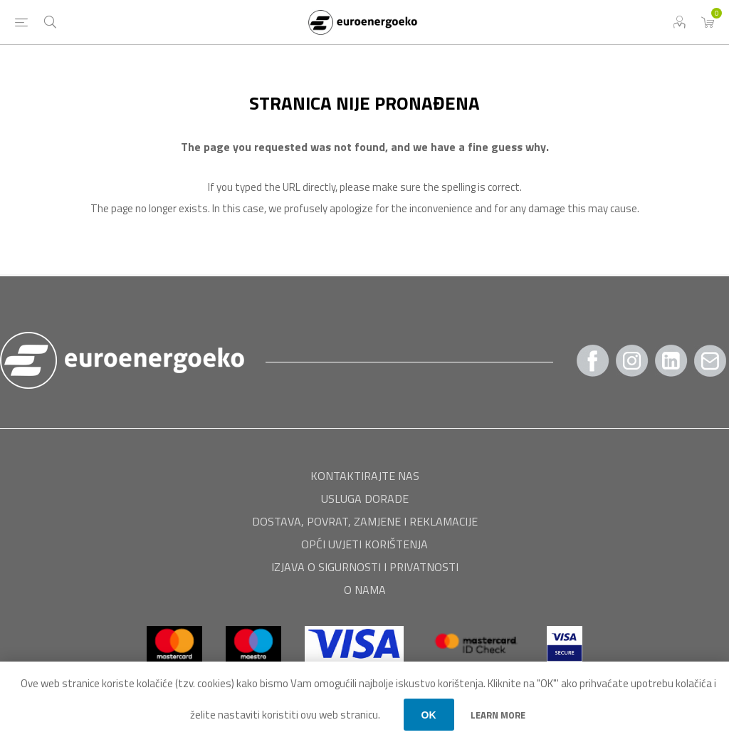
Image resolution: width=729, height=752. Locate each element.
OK (428, 715)
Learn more (498, 715)
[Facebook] (593, 361)
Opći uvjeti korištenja (364, 544)
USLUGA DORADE (365, 498)
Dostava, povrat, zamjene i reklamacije (365, 521)
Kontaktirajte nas (364, 475)
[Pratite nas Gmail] (710, 361)
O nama (365, 589)
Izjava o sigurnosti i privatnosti (364, 567)
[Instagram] (632, 361)
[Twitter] (671, 361)
